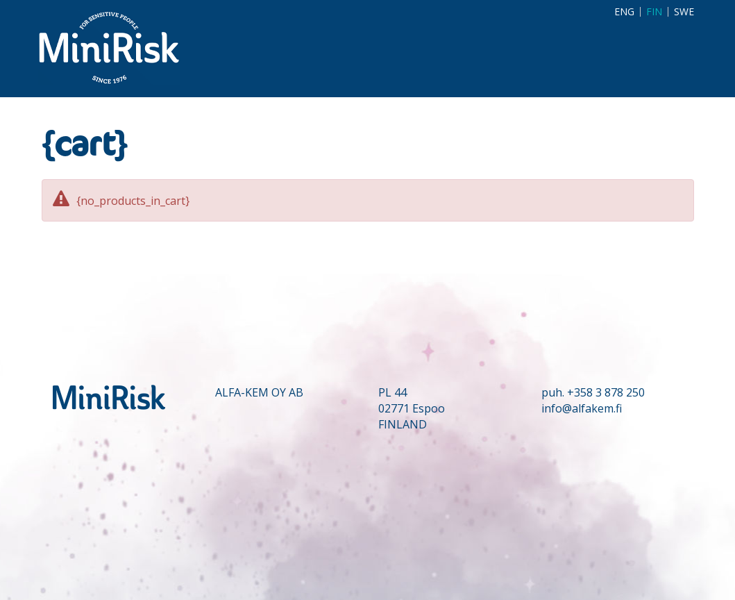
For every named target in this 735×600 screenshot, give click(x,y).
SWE (684, 12)
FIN (654, 12)
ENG (624, 12)
